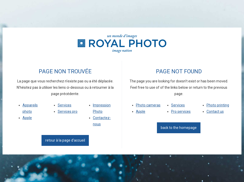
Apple (27, 118)
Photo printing (218, 105)
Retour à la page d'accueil (65, 140)
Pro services (181, 111)
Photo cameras (148, 105)
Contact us (215, 111)
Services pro (67, 111)
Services (64, 105)
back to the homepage (179, 128)
